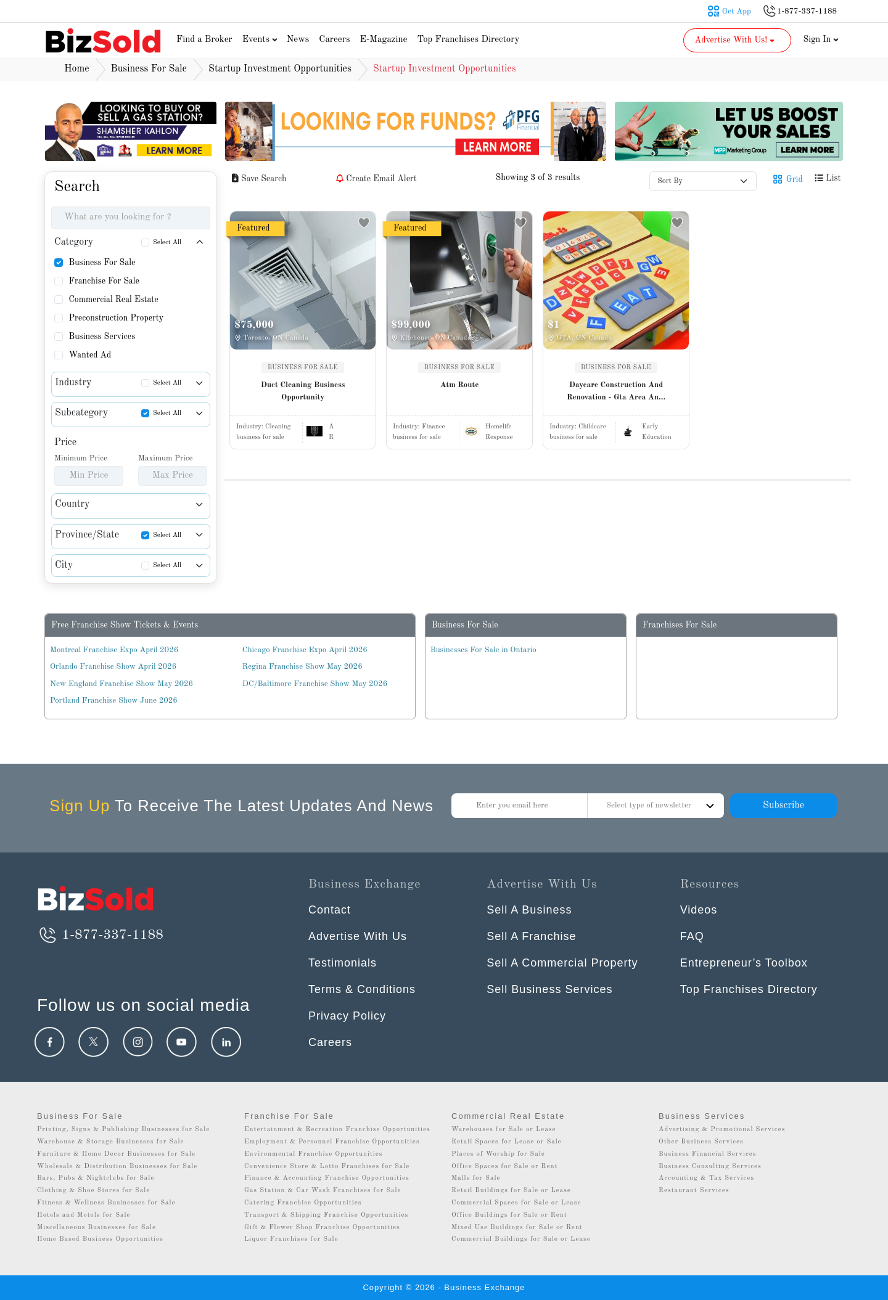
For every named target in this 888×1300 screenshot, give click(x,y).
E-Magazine (383, 39)
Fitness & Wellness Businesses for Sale (106, 1203)
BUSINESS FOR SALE (303, 367)
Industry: (263, 426)
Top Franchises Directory (468, 39)
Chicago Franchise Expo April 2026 (305, 650)
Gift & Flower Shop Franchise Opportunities (322, 1227)
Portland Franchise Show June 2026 (114, 701)
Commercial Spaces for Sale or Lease (516, 1203)
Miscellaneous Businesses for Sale (96, 1227)
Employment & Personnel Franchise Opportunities (332, 1142)
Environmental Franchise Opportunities (313, 1154)
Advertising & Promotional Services (722, 1129)
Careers (334, 39)
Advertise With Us (357, 936)
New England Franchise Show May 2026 (121, 684)
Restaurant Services (694, 1190)
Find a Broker (204, 39)
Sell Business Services (549, 989)
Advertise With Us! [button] (736, 40)
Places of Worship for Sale (498, 1154)
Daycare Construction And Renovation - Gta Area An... (616, 391)
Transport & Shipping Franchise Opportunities (326, 1215)
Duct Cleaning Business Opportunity (303, 391)
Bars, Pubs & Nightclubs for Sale (95, 1178)
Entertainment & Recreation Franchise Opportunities (337, 1129)
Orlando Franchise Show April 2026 (113, 667)
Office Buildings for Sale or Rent (509, 1215)
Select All (167, 242)
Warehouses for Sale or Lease (503, 1129)
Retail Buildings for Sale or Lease (511, 1190)
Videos (699, 910)
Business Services (101, 336)
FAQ (692, 936)
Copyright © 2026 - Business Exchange (444, 1287)
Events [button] (261, 39)
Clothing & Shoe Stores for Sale (93, 1190)
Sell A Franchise (531, 936)
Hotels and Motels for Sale (83, 1215)
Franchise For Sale (103, 281)
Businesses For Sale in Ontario (483, 650)
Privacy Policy (347, 1016)
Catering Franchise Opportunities (303, 1203)
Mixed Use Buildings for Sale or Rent (517, 1227)
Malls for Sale (475, 1178)
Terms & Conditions (362, 989)
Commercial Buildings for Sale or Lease (521, 1239)
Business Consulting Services (710, 1166)
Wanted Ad (89, 355)
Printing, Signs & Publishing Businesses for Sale (123, 1129)
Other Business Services (701, 1142)
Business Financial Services (708, 1154)
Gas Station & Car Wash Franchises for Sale (322, 1190)
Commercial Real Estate (113, 299)
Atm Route (459, 385)
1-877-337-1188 (100, 935)
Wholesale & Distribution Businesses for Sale (117, 1166)
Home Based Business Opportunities (100, 1239)
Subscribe (783, 806)
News (298, 39)
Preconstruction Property (115, 318)
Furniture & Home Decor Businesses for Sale (116, 1154)
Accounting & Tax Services (706, 1178)
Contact (329, 910)
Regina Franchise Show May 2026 (302, 667)
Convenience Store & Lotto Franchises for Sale (326, 1166)
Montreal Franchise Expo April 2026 (114, 650)
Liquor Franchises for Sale (291, 1239)
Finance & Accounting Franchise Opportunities (326, 1178)
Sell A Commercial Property (562, 963)
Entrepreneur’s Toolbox (744, 963)
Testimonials (342, 963)
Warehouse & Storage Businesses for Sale (110, 1142)
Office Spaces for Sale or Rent (504, 1166)
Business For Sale (101, 262)
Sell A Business (529, 910)
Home (76, 69)
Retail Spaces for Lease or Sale (506, 1142)
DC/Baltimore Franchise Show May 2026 (314, 684)
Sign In (821, 39)
